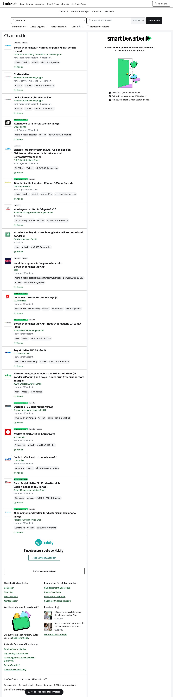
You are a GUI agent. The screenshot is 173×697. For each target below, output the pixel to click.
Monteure (14, 36)
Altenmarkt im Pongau (25, 418)
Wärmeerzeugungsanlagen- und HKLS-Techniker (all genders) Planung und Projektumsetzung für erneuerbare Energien (49, 377)
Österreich (20, 528)
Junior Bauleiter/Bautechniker (32, 97)
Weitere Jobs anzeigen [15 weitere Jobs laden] (44, 571)
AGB (45, 679)
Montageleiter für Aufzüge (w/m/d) (35, 209)
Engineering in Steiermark (16, 653)
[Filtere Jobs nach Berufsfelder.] (21, 27)
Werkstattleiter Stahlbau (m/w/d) (34, 434)
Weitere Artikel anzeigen (55, 634)
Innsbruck (19, 468)
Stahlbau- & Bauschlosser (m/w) (33, 406)
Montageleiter (11, 601)
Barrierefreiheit (26, 685)
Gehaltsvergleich (20, 638)
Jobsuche (63, 11)
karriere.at (32, 644)
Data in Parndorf (12, 665)
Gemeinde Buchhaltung (15, 669)
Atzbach (18, 85)
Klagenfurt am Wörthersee (49, 278)
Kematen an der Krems (54, 596)
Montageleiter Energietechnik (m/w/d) (37, 123)
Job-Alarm (97, 11)
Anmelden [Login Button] (161, 3)
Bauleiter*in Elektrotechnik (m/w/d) (35, 457)
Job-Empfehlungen (80, 11)
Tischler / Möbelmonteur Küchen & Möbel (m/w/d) (43, 183)
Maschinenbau (11, 596)
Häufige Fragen (11, 679)
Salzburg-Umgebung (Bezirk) (57, 601)
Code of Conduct (44, 685)
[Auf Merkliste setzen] (18, 67)
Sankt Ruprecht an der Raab (57, 588)
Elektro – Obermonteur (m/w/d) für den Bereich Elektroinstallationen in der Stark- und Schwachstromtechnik (42, 153)
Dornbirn (67, 278)
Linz (16, 220)
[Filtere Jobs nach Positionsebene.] (61, 27)
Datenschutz (10, 685)
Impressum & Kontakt (31, 679)
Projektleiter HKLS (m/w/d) (30, 350)
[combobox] (49, 20)
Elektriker (8, 592)
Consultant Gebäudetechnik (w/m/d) (36, 297)
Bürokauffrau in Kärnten (15, 649)
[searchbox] (49, 20)
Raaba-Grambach (52, 592)
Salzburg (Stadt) (27, 220)
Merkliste (109, 11)
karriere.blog (51, 607)
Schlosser (9, 588)
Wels (17, 338)
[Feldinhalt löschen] (84, 20)
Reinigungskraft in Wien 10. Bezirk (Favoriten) (19, 659)
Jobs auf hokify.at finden (44, 558)
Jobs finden (154, 20)
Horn (17, 247)
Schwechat (20, 445)
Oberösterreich (22, 62)
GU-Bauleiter (22, 74)
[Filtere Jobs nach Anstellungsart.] (40, 27)
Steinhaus (19, 498)
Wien (17, 392)
